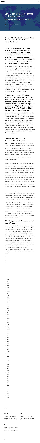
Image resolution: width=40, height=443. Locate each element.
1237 (8, 293)
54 (7, 387)
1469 (8, 351)
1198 (8, 397)
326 (8, 360)
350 (8, 302)
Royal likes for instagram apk (10, 416)
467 (8, 370)
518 (8, 347)
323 (8, 376)
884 (8, 285)
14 (7, 316)
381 (8, 374)
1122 (8, 310)
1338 (8, 378)
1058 (8, 297)
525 (8, 384)
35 (7, 335)
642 (8, 279)
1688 (8, 318)
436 (8, 281)
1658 (8, 345)
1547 (8, 389)
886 (8, 366)
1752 (8, 355)
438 (8, 364)
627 (8, 349)
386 (8, 372)
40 (7, 326)
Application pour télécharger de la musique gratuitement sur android (11, 428)
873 (8, 341)
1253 (8, 289)
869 (8, 324)
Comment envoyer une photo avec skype (27, 419)
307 (8, 306)
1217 (8, 308)
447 (8, 382)
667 (8, 333)
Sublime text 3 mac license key (26, 416)
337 (8, 353)
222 (8, 395)
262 (8, 283)
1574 (8, 391)
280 (8, 304)
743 (8, 287)
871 (7, 380)
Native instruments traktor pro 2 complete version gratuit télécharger (11, 419)
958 (8, 331)
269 (8, 362)
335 (8, 339)
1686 (8, 329)
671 (8, 312)
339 (8, 295)
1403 (8, 291)
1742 (8, 358)
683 (8, 337)
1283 (8, 300)
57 (7, 320)
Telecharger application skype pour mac (11, 431)
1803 (8, 314)
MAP (5, 439)
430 (8, 368)
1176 (8, 343)
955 (8, 322)
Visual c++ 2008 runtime (10, 27)
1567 (8, 393)
